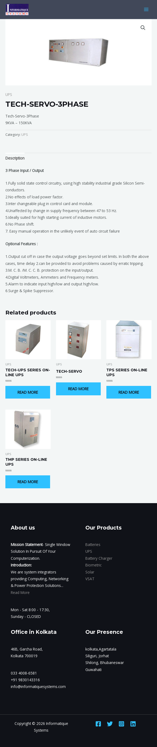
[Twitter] (110, 724)
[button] (143, 28)
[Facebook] (98, 724)
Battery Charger (98, 558)
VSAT (90, 578)
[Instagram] (121, 724)
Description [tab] (15, 158)
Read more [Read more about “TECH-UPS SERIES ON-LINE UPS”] (28, 392)
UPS (8, 94)
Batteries (92, 544)
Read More (20, 592)
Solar (89, 572)
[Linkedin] (133, 724)
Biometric (93, 565)
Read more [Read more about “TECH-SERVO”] (78, 388)
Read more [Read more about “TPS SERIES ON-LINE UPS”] (128, 392)
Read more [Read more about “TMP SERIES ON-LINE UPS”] (28, 481)
